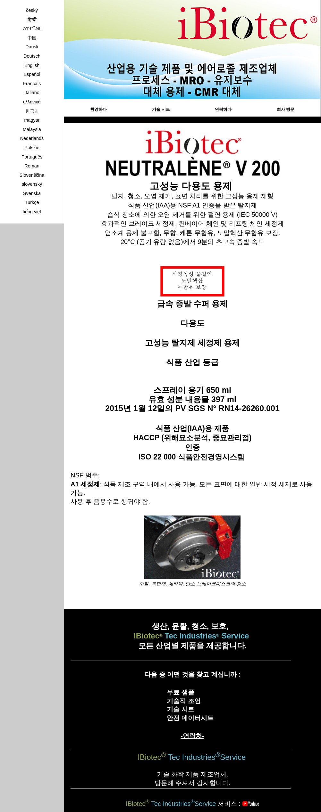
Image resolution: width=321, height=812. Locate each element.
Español (31, 74)
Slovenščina (32, 175)
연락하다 (223, 109)
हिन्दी (32, 19)
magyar (32, 120)
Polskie (31, 147)
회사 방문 (286, 109)
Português (32, 156)
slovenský (32, 184)
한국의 (32, 111)
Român (31, 165)
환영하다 (98, 109)
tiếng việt (32, 211)
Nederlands (32, 138)
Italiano (31, 92)
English (31, 65)
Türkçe (32, 202)
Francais (32, 83)
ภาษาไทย (32, 28)
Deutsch (31, 56)
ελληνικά (32, 101)
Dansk (31, 46)
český (32, 10)
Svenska (32, 193)
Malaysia (32, 129)
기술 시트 (161, 109)
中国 (32, 37)
